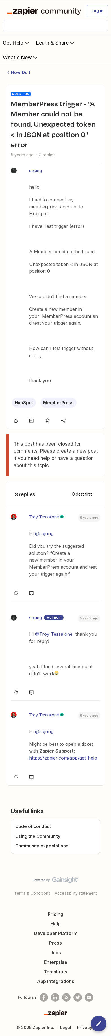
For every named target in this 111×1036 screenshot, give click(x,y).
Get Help (16, 42)
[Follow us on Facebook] (44, 997)
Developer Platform (55, 933)
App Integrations (55, 981)
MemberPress (58, 402)
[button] (97, 10)
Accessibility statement (76, 893)
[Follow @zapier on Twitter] (77, 997)
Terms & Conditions (32, 893)
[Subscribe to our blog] (66, 997)
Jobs (55, 952)
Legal (65, 1027)
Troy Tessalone (44, 517)
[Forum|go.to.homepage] (43, 10)
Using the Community (37, 836)
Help (56, 924)
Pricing (55, 914)
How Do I (20, 72)
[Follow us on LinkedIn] (55, 997)
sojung (35, 170)
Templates (55, 972)
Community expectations (41, 845)
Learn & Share (55, 42)
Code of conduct (33, 826)
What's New (21, 57)
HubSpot (24, 402)
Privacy (84, 1027)
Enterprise (55, 962)
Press (55, 943)
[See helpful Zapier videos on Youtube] (89, 997)
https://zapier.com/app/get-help (63, 758)
